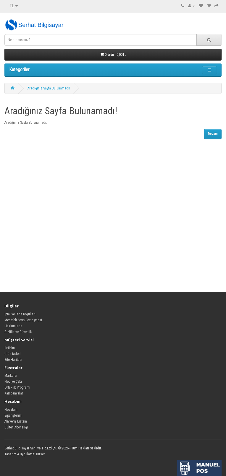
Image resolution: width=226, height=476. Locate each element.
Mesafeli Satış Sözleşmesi (23, 320)
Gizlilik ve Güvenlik (18, 332)
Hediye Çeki (13, 381)
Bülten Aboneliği (16, 427)
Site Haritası (13, 360)
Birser (40, 454)
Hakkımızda (13, 326)
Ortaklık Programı (17, 387)
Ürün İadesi (12, 354)
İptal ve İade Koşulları (19, 314)
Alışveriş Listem (15, 421)
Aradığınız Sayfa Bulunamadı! (49, 88)
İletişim (9, 348)
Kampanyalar (13, 393)
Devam (213, 134)
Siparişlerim (13, 415)
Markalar (10, 376)
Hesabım (10, 409)
